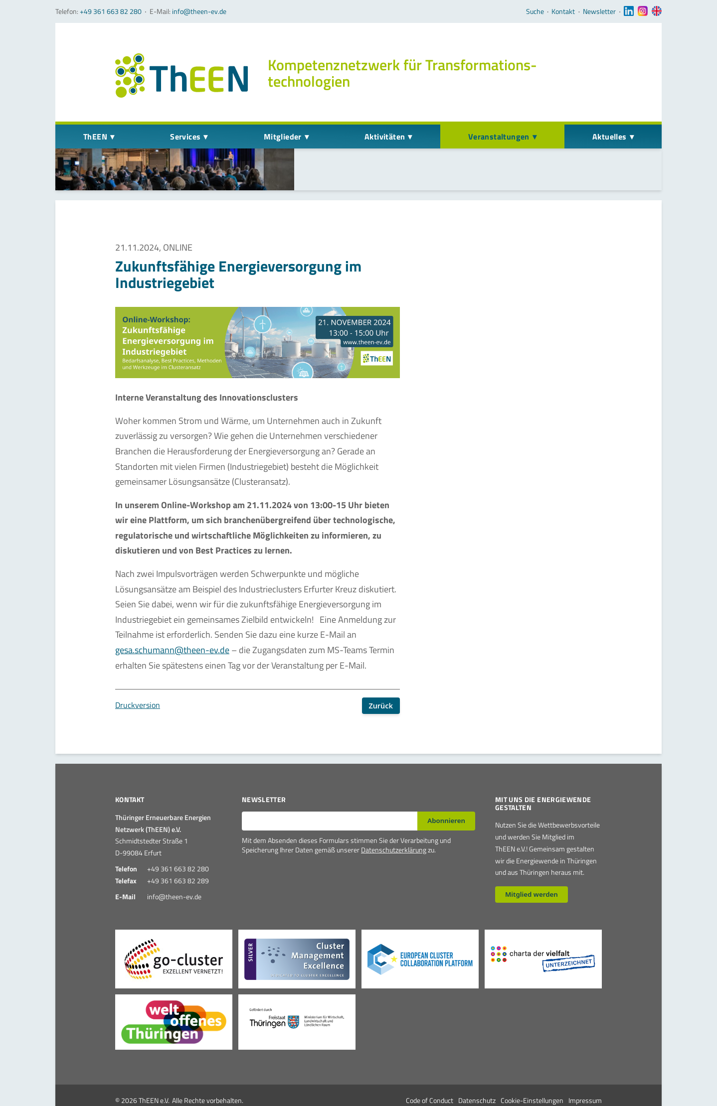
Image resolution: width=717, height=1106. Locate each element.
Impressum (585, 1074)
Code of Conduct (429, 1074)
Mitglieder (283, 136)
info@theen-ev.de (199, 11)
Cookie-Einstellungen (532, 1074)
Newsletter (599, 11)
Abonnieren (446, 794)
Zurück (380, 679)
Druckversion (137, 679)
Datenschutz (477, 1074)
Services (185, 136)
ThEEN (95, 136)
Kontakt (563, 11)
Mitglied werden (531, 867)
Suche (535, 11)
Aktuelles (609, 136)
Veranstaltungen (499, 136)
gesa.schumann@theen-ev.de (172, 623)
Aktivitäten (384, 136)
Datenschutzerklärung (393, 823)
